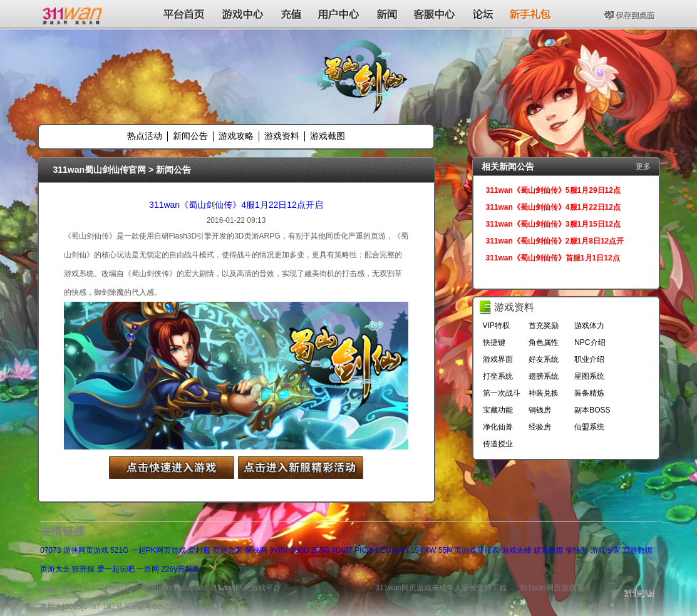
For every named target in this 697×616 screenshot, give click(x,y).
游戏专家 (606, 550)
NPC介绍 (589, 342)
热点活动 (144, 136)
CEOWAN (392, 550)
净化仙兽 (498, 427)
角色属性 (544, 342)
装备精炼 (589, 393)
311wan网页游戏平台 (555, 587)
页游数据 (637, 550)
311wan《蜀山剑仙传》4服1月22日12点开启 (236, 205)
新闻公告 (190, 136)
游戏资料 (281, 136)
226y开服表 (180, 569)
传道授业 (498, 443)
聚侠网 (256, 550)
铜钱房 (540, 410)
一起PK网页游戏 (158, 550)
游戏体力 (589, 325)
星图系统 (589, 376)
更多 (643, 166)
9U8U (299, 550)
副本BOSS (592, 410)
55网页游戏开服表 (468, 550)
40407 (342, 550)
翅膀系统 (544, 376)
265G (320, 550)
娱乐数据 (549, 550)
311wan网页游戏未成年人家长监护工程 (441, 587)
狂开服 (83, 569)
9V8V (278, 550)
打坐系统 (498, 376)
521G (119, 550)
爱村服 (199, 550)
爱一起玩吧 (116, 569)
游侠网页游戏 (85, 550)
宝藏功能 (498, 410)
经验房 (540, 427)
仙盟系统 (589, 427)
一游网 (148, 569)
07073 (50, 550)
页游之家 (227, 550)
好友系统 (544, 359)
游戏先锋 (517, 550)
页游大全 (55, 569)
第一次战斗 (501, 393)
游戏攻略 (236, 136)
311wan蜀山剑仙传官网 (100, 170)
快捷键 (494, 342)
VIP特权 (496, 325)
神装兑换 (544, 393)
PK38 (363, 550)
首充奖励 (544, 325)
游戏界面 (498, 359)
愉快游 (576, 550)
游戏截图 (327, 136)
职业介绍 (589, 359)
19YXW (423, 550)
